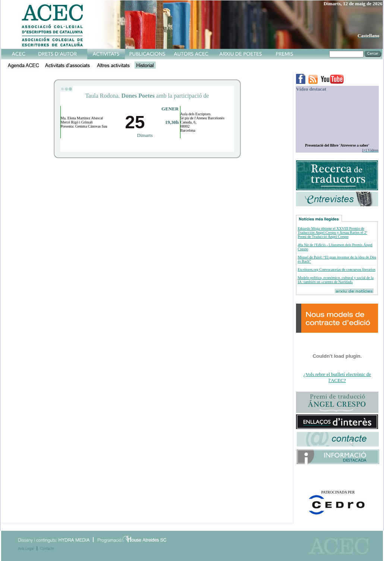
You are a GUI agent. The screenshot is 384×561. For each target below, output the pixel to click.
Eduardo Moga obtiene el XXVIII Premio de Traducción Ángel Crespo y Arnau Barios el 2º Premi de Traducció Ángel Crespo (332, 232)
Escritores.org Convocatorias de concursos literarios (336, 269)
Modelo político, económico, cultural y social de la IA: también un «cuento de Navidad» (336, 280)
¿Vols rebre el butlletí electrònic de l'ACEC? (337, 377)
